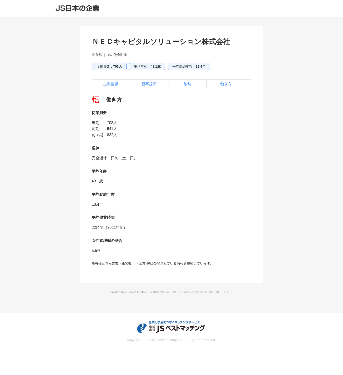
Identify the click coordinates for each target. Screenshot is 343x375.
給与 (187, 84)
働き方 (226, 84)
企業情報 (110, 84)
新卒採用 (149, 84)
